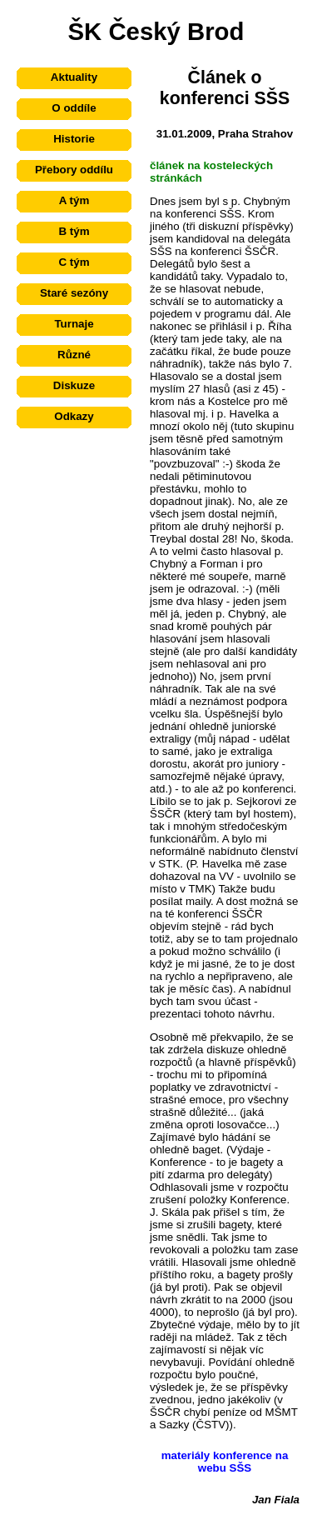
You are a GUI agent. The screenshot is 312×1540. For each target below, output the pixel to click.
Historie (74, 138)
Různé (74, 354)
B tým (73, 231)
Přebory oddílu (74, 169)
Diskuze (74, 385)
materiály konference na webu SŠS (225, 1461)
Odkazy (73, 416)
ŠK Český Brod (156, 31)
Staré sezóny (74, 293)
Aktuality (74, 77)
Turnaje (73, 324)
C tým (73, 262)
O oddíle (74, 108)
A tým (74, 200)
